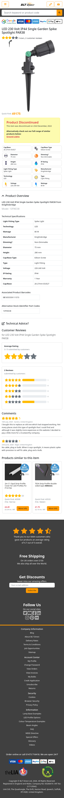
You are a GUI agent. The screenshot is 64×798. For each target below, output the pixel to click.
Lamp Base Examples (32, 713)
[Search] (59, 13)
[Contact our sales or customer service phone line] (50, 4)
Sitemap (31, 652)
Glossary (32, 741)
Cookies (32, 697)
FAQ (32, 729)
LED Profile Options (32, 717)
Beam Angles (32, 725)
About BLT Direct (32, 636)
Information (32, 709)
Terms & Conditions (31, 644)
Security (32, 693)
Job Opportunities (32, 648)
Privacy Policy (32, 705)
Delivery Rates (32, 640)
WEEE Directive (31, 733)
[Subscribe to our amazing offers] (32, 585)
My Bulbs (32, 676)
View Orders (32, 668)
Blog (32, 632)
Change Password (32, 665)
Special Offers (32, 737)
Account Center (32, 657)
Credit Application (32, 680)
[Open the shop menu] (5, 4)
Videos (32, 745)
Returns (32, 688)
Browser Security (32, 701)
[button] (60, 487)
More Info (23, 508)
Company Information (32, 629)
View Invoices (32, 672)
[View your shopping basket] (58, 4)
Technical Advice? (15, 323)
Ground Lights (13, 136)
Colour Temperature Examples (32, 721)
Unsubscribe (31, 684)
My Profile (32, 661)
